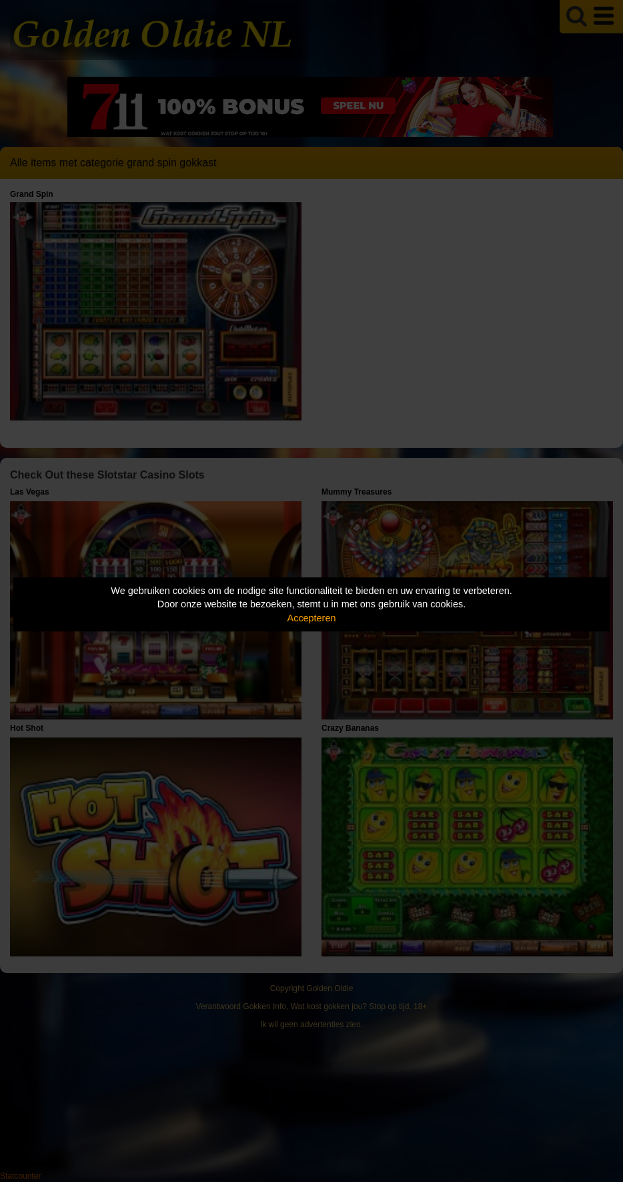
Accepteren (311, 618)
